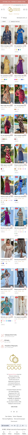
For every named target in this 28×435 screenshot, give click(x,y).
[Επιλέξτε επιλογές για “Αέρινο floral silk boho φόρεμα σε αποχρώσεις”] (25, 73)
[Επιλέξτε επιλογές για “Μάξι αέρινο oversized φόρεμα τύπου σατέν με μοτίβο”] (11, 163)
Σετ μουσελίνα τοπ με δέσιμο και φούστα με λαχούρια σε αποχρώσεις (20, 46)
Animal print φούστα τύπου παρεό (20, 259)
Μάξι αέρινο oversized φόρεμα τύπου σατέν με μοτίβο (7, 165)
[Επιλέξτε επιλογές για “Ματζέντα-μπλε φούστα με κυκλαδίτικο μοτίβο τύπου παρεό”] (11, 226)
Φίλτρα (4, 18)
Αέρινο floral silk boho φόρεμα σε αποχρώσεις (20, 75)
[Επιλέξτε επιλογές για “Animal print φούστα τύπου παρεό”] (25, 257)
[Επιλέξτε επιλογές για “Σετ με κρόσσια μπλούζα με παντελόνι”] (11, 133)
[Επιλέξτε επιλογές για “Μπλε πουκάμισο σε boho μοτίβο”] (11, 44)
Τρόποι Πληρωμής (17, 416)
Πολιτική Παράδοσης (7, 419)
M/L (15, 322)
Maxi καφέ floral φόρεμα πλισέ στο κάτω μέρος (7, 105)
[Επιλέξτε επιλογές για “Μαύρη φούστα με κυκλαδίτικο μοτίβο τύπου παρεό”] (25, 287)
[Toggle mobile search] (4, 9)
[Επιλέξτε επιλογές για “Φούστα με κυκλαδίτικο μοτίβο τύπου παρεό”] (25, 194)
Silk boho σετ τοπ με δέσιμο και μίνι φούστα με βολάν (7, 317)
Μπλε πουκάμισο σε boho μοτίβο (7, 46)
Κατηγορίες (17, 432)
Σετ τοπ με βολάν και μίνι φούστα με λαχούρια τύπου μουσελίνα (20, 105)
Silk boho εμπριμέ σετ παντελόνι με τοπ (20, 228)
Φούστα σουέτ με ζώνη (20, 165)
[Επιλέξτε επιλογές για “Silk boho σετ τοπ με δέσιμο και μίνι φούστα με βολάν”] (11, 315)
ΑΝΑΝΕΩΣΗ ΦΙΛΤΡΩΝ (14, 21)
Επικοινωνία (14, 421)
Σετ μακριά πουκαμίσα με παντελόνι (20, 317)
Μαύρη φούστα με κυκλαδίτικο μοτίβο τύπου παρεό (20, 289)
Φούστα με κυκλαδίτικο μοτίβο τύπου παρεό (20, 196)
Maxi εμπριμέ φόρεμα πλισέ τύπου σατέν (20, 135)
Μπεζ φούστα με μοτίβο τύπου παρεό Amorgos (7, 289)
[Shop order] (22, 17)
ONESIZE (2, 49)
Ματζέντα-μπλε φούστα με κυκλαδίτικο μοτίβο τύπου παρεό (7, 228)
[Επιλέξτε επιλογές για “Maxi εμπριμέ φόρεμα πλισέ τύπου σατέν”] (25, 133)
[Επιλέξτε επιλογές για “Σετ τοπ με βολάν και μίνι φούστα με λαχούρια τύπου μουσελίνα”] (25, 103)
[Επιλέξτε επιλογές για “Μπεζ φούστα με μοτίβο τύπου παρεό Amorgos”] (11, 287)
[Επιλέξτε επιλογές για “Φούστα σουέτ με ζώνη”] (25, 163)
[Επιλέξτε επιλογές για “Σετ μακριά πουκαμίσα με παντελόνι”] (25, 315)
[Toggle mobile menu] (2, 9)
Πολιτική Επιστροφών (19, 419)
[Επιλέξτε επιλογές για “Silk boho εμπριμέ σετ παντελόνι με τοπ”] (25, 226)
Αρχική (10, 14)
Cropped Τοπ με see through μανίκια (7, 259)
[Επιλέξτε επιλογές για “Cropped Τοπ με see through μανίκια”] (11, 257)
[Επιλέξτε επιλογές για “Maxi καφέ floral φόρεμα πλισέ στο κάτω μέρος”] (11, 103)
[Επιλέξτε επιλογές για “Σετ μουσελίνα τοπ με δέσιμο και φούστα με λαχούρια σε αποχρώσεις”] (25, 44)
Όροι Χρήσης (8, 416)
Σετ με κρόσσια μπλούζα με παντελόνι (7, 135)
